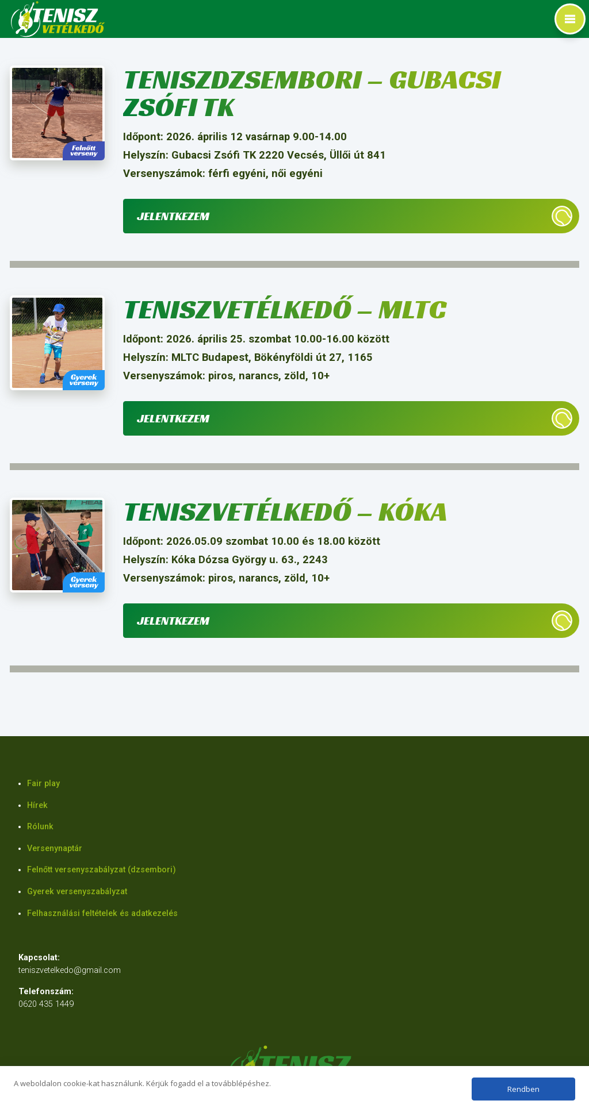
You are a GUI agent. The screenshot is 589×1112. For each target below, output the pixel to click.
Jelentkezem (173, 216)
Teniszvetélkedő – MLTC (284, 308)
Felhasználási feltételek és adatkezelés (102, 913)
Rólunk (40, 827)
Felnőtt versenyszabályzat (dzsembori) (101, 870)
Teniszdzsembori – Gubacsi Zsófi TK (312, 92)
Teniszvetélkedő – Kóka (285, 511)
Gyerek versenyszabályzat (77, 891)
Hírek (37, 805)
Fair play (43, 783)
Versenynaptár (54, 848)
